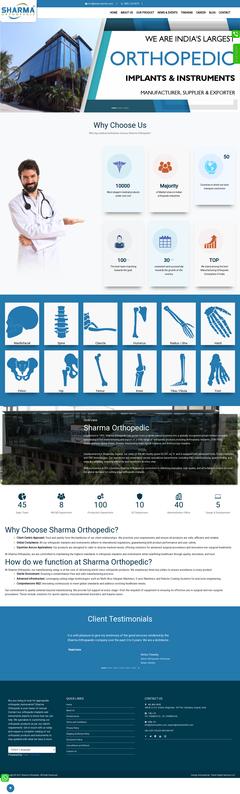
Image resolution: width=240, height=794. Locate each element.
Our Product (145, 12)
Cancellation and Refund (77, 745)
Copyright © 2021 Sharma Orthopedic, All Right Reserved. (31, 775)
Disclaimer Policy (74, 740)
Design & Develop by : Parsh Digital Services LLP (213, 775)
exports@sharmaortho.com (180, 725)
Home (113, 12)
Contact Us (71, 751)
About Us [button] (127, 12)
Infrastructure (72, 716)
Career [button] (201, 12)
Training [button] (187, 12)
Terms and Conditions (76, 722)
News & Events (168, 12)
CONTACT (224, 12)
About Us (70, 710)
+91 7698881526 (169, 716)
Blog (212, 12)
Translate (31, 754)
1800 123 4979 (130, 3)
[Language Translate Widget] (32, 750)
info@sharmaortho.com (99, 3)
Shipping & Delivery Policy (78, 734)
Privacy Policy (72, 728)
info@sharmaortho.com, (156, 725)
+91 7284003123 (153, 716)
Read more (74, 649)
